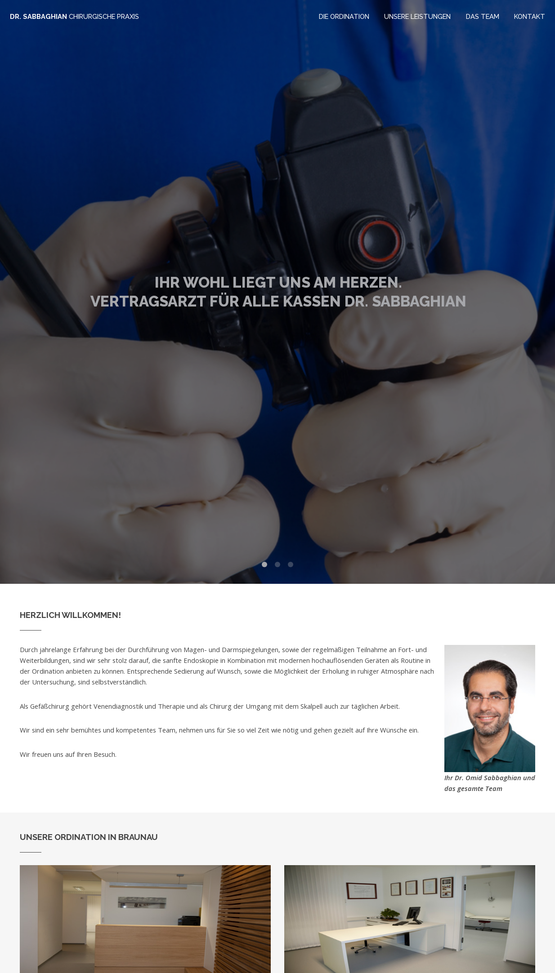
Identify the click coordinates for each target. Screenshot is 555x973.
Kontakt (529, 16)
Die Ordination (344, 16)
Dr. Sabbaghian (74, 16)
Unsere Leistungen (417, 16)
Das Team (482, 16)
